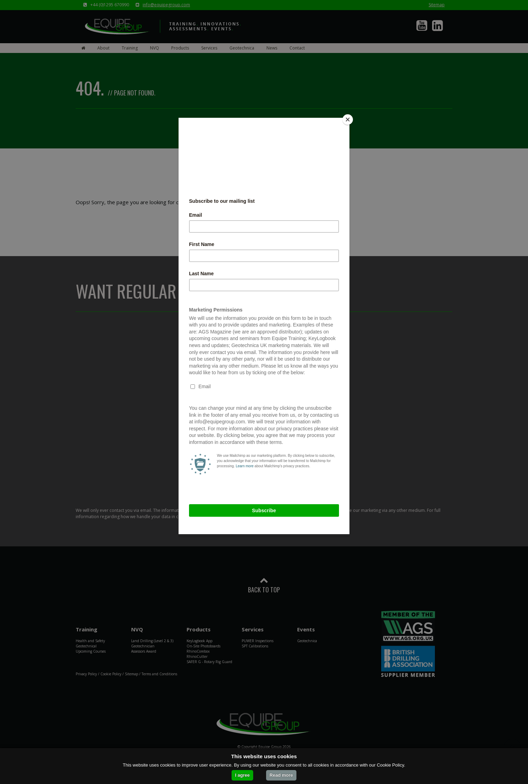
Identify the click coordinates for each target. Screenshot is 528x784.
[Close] (347, 119)
